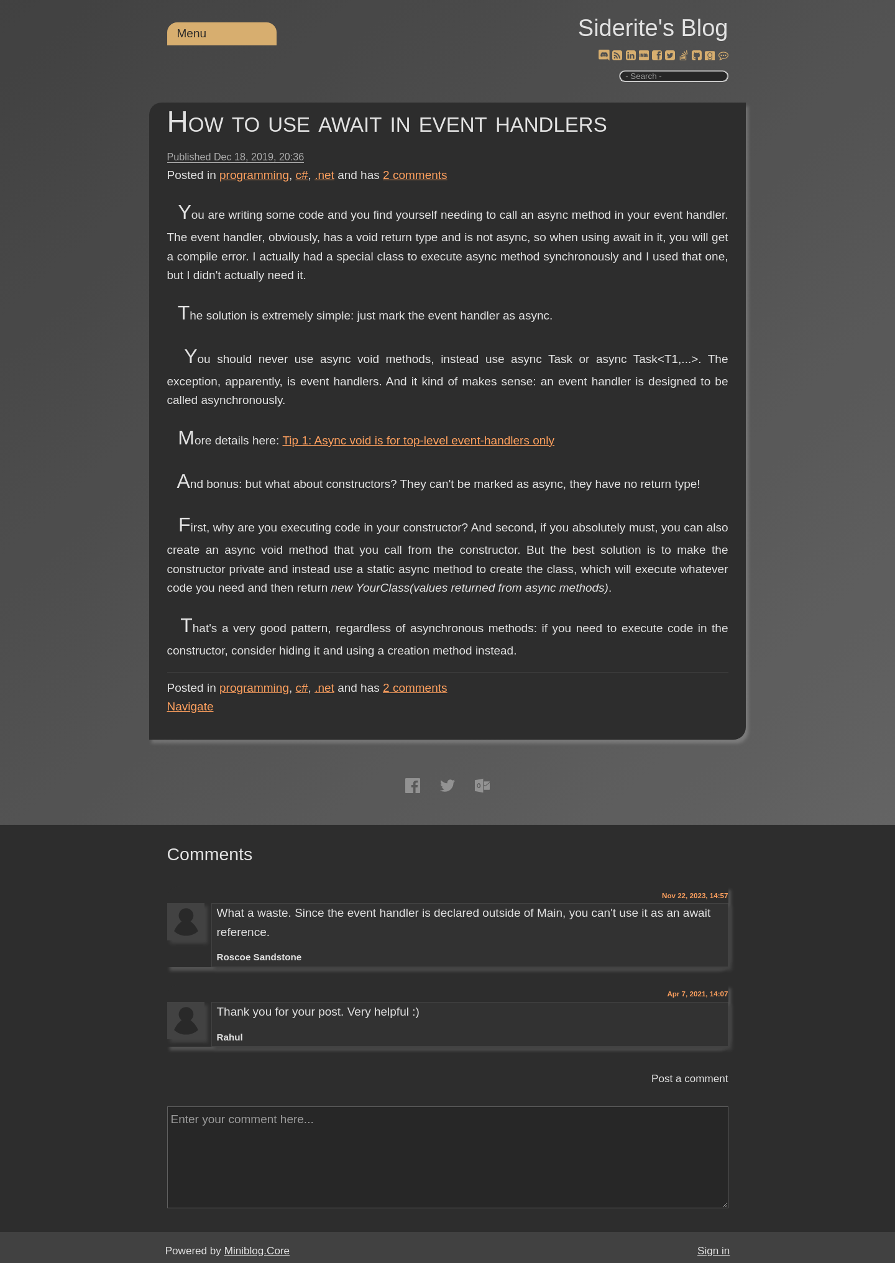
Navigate (190, 706)
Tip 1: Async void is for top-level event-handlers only (418, 440)
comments (415, 174)
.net (324, 174)
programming (254, 174)
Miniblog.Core (257, 1251)
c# (302, 174)
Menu (192, 33)
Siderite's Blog (653, 28)
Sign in (713, 1251)
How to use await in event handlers (387, 121)
